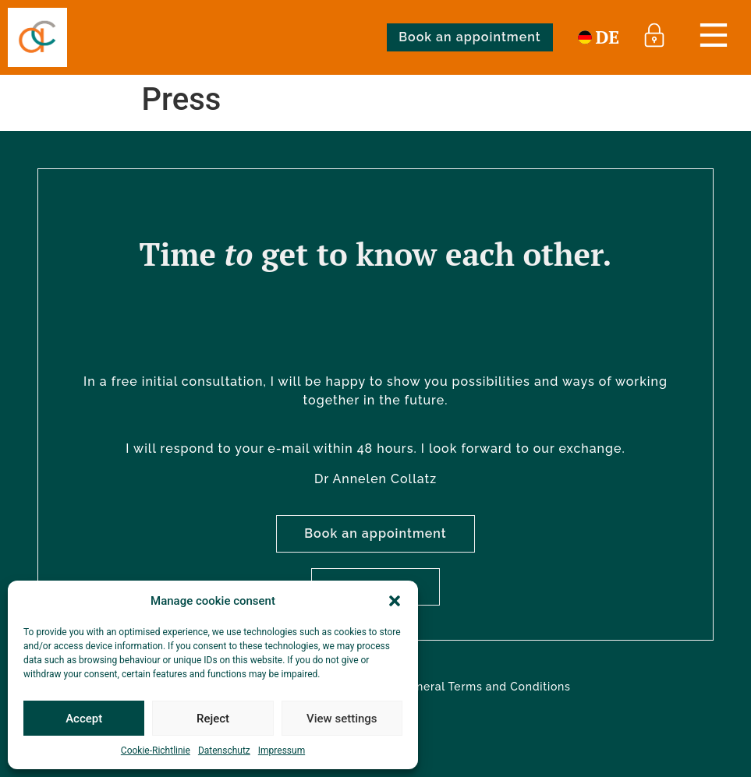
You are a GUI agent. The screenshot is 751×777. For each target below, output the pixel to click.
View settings (341, 719)
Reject (213, 719)
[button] (394, 601)
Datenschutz (224, 750)
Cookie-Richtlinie (155, 750)
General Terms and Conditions (486, 686)
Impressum (281, 750)
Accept (84, 719)
